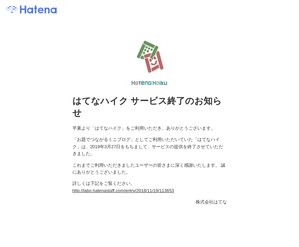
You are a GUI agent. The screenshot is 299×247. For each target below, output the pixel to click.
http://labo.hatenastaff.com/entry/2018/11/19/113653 (123, 190)
